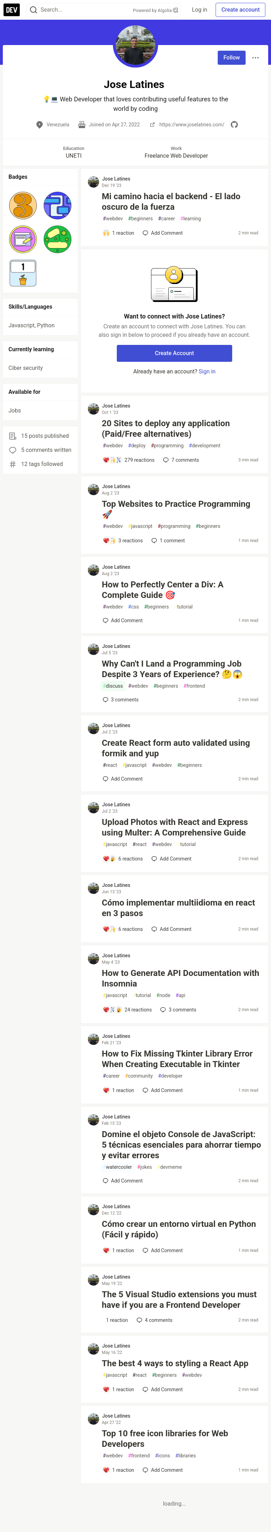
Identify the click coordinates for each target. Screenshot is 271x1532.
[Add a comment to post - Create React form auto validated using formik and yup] (122, 778)
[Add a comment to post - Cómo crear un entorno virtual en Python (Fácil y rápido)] (118, 1250)
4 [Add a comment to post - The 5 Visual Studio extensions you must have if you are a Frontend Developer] (154, 1320)
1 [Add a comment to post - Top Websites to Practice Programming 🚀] (167, 540)
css (133, 607)
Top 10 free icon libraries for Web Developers (165, 1439)
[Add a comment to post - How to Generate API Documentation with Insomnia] (127, 1009)
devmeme (169, 1167)
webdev (113, 218)
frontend (194, 686)
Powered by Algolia (155, 10)
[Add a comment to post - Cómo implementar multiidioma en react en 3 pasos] (122, 929)
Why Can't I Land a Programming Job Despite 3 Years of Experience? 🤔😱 (172, 669)
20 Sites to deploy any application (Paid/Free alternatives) (166, 428)
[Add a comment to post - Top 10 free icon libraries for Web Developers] (118, 1470)
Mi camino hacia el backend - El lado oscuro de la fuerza (171, 201)
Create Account (174, 353)
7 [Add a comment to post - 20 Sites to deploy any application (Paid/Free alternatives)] (180, 460)
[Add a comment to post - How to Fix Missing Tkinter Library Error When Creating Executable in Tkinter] (118, 1090)
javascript (140, 526)
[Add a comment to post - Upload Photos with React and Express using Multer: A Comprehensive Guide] (122, 858)
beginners (140, 218)
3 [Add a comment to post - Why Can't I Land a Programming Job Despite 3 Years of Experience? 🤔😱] (120, 699)
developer (170, 1076)
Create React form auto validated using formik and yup (176, 748)
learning (190, 218)
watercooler (117, 1167)
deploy (137, 445)
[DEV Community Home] (11, 10)
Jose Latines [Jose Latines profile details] (116, 179)
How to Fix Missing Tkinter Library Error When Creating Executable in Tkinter (177, 1059)
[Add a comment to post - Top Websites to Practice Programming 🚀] (122, 540)
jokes (144, 1167)
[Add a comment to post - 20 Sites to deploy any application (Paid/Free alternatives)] (128, 460)
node (163, 995)
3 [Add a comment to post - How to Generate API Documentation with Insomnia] (177, 1009)
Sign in (207, 371)
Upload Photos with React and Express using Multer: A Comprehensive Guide (175, 827)
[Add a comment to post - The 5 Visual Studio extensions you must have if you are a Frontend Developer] (115, 1320)
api (181, 995)
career (166, 218)
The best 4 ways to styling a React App (175, 1363)
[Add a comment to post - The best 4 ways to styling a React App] (118, 1389)
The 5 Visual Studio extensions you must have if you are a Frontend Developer (179, 1300)
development (204, 445)
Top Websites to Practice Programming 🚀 (176, 509)
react (110, 765)
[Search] (33, 10)
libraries (185, 1456)
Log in (199, 9)
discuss (113, 686)
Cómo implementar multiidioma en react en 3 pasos (178, 908)
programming (167, 445)
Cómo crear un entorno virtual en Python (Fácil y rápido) (179, 1229)
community (139, 1076)
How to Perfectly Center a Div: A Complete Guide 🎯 (163, 590)
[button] (22, 205)
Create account (240, 9)
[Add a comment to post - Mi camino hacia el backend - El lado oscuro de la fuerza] (118, 233)
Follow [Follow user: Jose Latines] (231, 57)
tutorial (183, 607)
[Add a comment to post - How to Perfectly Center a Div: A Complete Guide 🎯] (122, 620)
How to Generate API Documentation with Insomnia (180, 978)
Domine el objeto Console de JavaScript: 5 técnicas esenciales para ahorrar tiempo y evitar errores (181, 1144)
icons (162, 1456)
